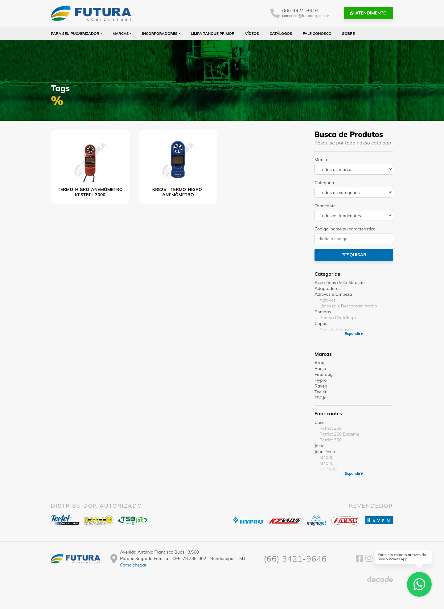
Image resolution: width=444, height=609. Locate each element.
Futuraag (323, 374)
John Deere (325, 451)
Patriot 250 (330, 428)
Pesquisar (353, 255)
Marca (320, 159)
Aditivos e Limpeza (333, 294)
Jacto (319, 446)
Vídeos (252, 33)
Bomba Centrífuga (337, 317)
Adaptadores (327, 288)
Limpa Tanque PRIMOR (212, 33)
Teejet (320, 392)
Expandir (352, 333)
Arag (319, 362)
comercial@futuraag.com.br (305, 15)
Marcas (121, 33)
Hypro (320, 380)
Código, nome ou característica (345, 229)
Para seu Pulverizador (75, 33)
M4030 (326, 457)
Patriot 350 (330, 440)
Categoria (324, 182)
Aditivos (327, 300)
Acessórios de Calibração (339, 282)
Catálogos (280, 33)
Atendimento (368, 13)
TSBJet (321, 397)
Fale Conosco (317, 33)
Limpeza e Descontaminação (348, 306)
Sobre (348, 33)
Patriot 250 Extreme (339, 434)
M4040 (326, 463)
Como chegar (133, 565)
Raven (320, 386)
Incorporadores (160, 33)
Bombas (322, 312)
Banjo (320, 368)
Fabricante (325, 206)
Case (319, 422)
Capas (320, 323)
